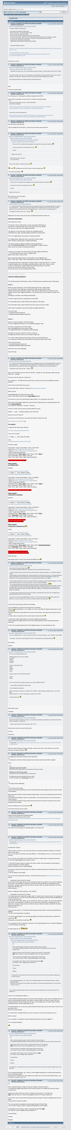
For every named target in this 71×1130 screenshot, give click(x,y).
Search (14, 14)
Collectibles (19, 23)
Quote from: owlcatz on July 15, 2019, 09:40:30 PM (20, 204)
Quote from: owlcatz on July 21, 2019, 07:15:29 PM (21, 69)
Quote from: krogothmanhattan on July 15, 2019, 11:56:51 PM (22, 136)
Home (6, 14)
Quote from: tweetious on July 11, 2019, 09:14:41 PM (20, 565)
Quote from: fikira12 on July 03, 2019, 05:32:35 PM (23, 942)
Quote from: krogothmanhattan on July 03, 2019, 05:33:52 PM (24, 940)
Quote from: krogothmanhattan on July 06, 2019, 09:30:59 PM (22, 652)
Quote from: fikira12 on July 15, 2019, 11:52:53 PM (21, 138)
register (21, 9)
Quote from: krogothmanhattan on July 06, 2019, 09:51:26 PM (22, 633)
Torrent (24, 12)
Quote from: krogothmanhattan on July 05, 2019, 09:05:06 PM (22, 717)
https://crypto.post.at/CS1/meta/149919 (21, 535)
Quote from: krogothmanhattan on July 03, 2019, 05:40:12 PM (22, 936)
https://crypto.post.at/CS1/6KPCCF (20, 501)
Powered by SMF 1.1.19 (26, 1127)
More (27, 14)
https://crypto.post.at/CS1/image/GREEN (26, 451)
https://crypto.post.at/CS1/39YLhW (20, 430)
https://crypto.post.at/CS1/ (54, 875)
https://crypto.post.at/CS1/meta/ (16, 421)
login (17, 9)
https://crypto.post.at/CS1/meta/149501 (21, 474)
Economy (13, 23)
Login (18, 14)
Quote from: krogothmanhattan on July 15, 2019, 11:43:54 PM (24, 140)
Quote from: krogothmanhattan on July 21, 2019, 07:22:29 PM (22, 67)
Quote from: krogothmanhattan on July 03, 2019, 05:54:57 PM (22, 740)
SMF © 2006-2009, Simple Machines (41, 1127)
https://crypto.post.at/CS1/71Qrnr (19, 532)
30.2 (21, 12)
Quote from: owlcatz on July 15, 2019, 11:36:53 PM (23, 141)
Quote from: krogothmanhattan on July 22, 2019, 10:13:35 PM (22, 26)
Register (22, 14)
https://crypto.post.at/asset (39, 388)
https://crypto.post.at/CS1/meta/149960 (21, 504)
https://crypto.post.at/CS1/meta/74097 (21, 441)
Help (10, 14)
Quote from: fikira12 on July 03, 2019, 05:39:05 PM (21, 938)
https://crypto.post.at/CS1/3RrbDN (20, 471)
